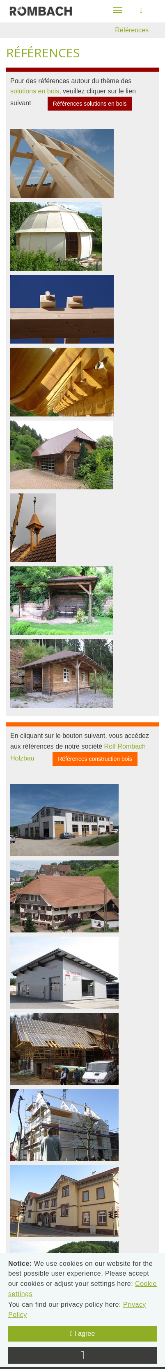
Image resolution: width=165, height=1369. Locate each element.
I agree (82, 1333)
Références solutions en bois (90, 103)
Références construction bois (95, 759)
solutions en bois (34, 91)
